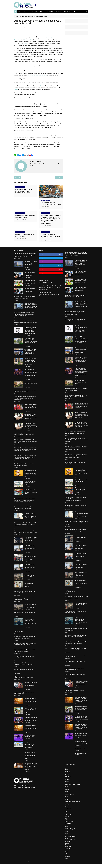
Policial (40, 11)
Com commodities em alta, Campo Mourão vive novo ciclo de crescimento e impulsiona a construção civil (25, 398)
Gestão (66, 809)
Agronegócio (68, 768)
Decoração (67, 788)
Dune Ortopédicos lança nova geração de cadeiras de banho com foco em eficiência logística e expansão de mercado (30, 330)
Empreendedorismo (69, 794)
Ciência (66, 778)
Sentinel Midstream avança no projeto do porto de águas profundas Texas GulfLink (24, 191)
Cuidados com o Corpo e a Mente (72, 784)
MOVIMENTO (68, 823)
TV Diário (74, 11)
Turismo (46, 11)
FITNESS (67, 806)
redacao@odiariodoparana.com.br (51, 295)
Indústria (67, 813)
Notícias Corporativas (37, 27)
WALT (40, 86)
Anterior (18, 177)
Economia (30, 11)
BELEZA (67, 774)
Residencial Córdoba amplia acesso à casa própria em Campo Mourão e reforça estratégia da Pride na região (31, 341)
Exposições (67, 804)
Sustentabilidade (68, 846)
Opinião (66, 831)
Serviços (67, 843)
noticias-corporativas (69, 829)
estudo (25, 43)
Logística (67, 819)
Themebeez (47, 861)
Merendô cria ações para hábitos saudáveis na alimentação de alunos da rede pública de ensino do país (30, 473)
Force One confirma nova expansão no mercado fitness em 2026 (30, 575)
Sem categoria (68, 841)
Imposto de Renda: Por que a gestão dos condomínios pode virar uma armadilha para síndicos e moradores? (31, 766)
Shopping (67, 844)
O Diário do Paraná (19, 27)
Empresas (67, 796)
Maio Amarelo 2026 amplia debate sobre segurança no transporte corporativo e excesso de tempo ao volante (31, 755)
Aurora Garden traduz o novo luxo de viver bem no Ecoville (31, 384)
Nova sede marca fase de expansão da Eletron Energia (30, 483)
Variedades (67, 856)
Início (16, 16)
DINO (18, 194)
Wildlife (66, 858)
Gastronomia (68, 808)
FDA (43, 84)
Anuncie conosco (66, 11)
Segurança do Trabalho (70, 839)
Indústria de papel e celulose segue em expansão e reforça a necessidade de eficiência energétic (30, 622)
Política (24, 11)
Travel (66, 851)
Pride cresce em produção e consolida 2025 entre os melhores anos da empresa (31, 719)
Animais (66, 769)
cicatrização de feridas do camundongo (37, 75)
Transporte (67, 849)
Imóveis (66, 811)
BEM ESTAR (68, 776)
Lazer (66, 818)
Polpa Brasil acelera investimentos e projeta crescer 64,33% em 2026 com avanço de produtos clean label (25, 441)
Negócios (67, 824)
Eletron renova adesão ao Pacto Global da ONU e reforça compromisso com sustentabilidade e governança (25, 524)
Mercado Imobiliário (69, 821)
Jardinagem (67, 816)
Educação (67, 793)
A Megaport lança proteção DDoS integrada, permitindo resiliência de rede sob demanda (51, 236)
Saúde (66, 838)
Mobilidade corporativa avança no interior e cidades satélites (30, 274)
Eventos (66, 803)
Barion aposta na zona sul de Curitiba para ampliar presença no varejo (31, 539)
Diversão (67, 789)
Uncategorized (68, 855)
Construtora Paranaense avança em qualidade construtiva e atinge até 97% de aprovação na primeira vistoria (30, 361)
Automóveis (67, 773)
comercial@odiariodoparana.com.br (51, 294)
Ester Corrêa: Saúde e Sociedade (72, 801)
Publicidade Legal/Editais (55, 11)
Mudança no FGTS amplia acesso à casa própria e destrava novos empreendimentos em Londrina (31, 264)
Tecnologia (67, 848)
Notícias (19, 11)
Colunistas (67, 779)
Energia (66, 798)
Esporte (66, 799)
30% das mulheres (28, 39)
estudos (16, 89)
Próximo (58, 177)
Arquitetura (67, 771)
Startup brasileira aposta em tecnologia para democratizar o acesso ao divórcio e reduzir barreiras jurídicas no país (24, 314)
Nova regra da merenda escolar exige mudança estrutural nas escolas (30, 282)
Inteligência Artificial (69, 814)
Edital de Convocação (80, 748)
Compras (67, 783)
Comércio (67, 781)
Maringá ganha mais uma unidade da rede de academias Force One (30, 606)
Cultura (36, 11)
